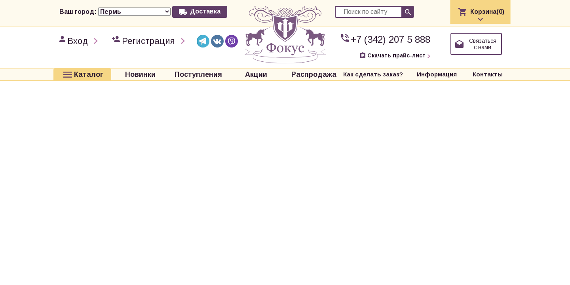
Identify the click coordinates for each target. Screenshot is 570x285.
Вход (77, 41)
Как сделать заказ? (373, 74)
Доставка (205, 11)
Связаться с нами (482, 44)
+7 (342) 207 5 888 (390, 39)
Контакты (488, 74)
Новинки (140, 74)
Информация (437, 74)
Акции (256, 74)
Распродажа (313, 74)
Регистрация (148, 41)
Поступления (198, 74)
